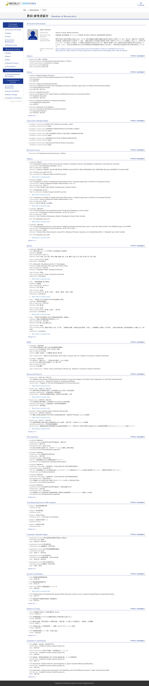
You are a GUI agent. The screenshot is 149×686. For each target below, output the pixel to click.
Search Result (34, 10)
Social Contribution (12, 91)
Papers (8, 53)
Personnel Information (13, 30)
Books (8, 56)
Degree (8, 33)
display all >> (32, 115)
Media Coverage (11, 94)
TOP (24, 10)
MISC (8, 60)
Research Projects (12, 63)
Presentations (11, 66)
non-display (140, 55)
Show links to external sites (39, 177)
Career (8, 36)
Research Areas (11, 45)
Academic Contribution (14, 98)
